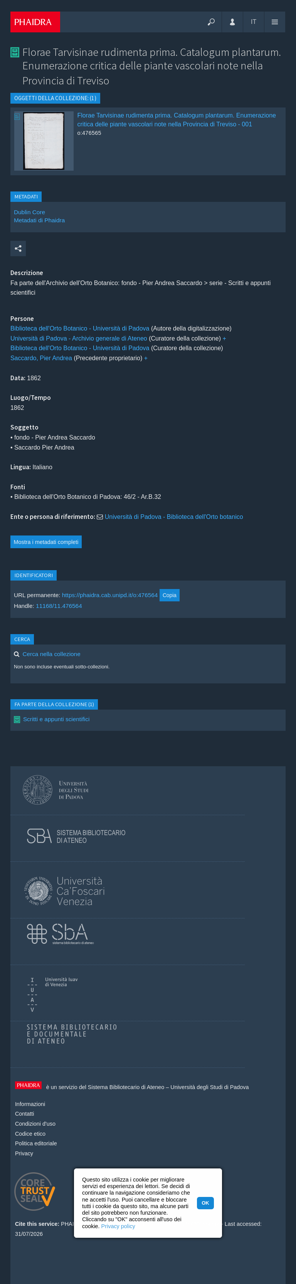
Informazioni (30, 1104)
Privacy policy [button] (118, 1226)
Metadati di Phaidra (39, 220)
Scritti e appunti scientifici (56, 719)
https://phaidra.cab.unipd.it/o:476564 (110, 595)
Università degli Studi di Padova (209, 1087)
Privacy (24, 1153)
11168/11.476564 (59, 606)
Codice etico (30, 1134)
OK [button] (205, 1203)
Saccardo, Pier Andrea (41, 358)
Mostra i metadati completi (46, 542)
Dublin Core (29, 212)
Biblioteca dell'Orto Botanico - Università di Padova (80, 328)
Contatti (24, 1114)
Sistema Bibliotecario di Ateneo (126, 1087)
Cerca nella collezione (51, 654)
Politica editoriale (36, 1143)
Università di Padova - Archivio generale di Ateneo (78, 338)
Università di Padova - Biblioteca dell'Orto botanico (174, 517)
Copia (170, 595)
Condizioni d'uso (35, 1124)
